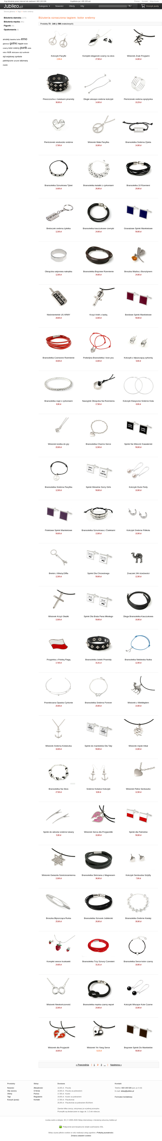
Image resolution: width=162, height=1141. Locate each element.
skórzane (15, 52)
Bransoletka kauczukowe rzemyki (98, 228)
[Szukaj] (112, 6)
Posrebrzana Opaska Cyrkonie (58, 702)
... (105, 1065)
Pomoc (137, 1)
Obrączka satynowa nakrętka (58, 271)
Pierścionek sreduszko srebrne (58, 142)
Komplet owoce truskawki (58, 961)
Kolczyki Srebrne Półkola (138, 530)
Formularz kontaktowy (123, 1097)
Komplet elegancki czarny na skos (98, 56)
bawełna (13, 39)
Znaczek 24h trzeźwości (138, 573)
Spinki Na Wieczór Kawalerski (138, 444)
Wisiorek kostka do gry (58, 444)
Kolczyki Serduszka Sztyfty (138, 875)
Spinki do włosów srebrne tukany (58, 832)
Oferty (72, 6)
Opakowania (10, 29)
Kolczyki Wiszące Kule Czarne (138, 1004)
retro (4, 52)
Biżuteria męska (12, 22)
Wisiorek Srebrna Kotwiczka (58, 746)
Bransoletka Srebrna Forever (98, 702)
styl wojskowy (8, 57)
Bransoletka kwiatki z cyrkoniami (98, 185)
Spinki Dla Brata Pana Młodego (98, 616)
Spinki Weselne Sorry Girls (98, 487)
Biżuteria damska (12, 18)
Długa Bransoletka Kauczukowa (138, 616)
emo (24, 39)
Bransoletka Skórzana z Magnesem (98, 875)
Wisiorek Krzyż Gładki (58, 616)
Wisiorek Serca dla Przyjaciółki (98, 832)
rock (9, 52)
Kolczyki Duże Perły (138, 487)
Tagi (9, 1097)
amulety (6, 39)
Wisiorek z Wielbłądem (138, 702)
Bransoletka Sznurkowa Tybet (58, 185)
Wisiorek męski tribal (138, 746)
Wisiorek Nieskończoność (59, 1004)
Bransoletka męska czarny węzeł (98, 1004)
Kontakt (145, 1)
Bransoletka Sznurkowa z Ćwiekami (98, 530)
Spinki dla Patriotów (138, 832)
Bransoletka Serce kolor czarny (138, 961)
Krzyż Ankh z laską (98, 315)
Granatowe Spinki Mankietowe (138, 228)
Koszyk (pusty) (13, 1100)
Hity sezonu (12, 1091)
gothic (13, 43)
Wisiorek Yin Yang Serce (98, 1047)
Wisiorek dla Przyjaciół (58, 1047)
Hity (82, 6)
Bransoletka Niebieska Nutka (138, 659)
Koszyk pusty (152, 6)
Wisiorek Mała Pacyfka (98, 142)
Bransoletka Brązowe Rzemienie (98, 271)
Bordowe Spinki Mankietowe (138, 315)
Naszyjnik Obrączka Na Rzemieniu (98, 401)
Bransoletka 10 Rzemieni (138, 185)
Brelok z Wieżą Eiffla (58, 573)
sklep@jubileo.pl (127, 1091)
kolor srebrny (14, 48)
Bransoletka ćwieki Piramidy (98, 659)
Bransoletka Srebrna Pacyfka (58, 487)
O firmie (37, 1091)
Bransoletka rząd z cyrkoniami (58, 401)
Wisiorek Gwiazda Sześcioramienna (58, 875)
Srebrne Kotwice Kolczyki (98, 789)
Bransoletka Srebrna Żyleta (138, 142)
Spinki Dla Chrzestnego (98, 573)
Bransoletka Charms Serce (98, 444)
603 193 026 (126, 1088)
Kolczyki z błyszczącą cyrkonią (138, 358)
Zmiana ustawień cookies (81, 1136)
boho (18, 39)
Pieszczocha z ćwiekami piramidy (58, 99)
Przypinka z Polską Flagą (58, 659)
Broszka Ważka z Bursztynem (138, 271)
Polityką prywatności (105, 1133)
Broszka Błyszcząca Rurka (58, 918)
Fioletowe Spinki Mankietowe (58, 530)
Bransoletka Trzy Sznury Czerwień (98, 961)
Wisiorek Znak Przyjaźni (138, 56)
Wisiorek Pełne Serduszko (138, 789)
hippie (20, 43)
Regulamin (38, 1097)
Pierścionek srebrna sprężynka (138, 99)
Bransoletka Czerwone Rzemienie (59, 358)
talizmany (24, 61)
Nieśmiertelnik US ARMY (58, 315)
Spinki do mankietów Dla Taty (98, 746)
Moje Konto (154, 1)
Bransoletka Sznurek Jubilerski (98, 918)
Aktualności (38, 1088)
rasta (29, 48)
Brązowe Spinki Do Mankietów (138, 1047)
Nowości (59, 6)
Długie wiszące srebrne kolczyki (98, 99)
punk (23, 47)
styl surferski (24, 52)
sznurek (16, 61)
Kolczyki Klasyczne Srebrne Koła (138, 401)
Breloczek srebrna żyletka (59, 228)
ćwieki (5, 65)
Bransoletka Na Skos (58, 789)
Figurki (7, 25)
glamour (6, 44)
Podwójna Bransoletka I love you (98, 358)
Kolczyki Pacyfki (58, 56)
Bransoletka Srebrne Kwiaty (138, 918)
